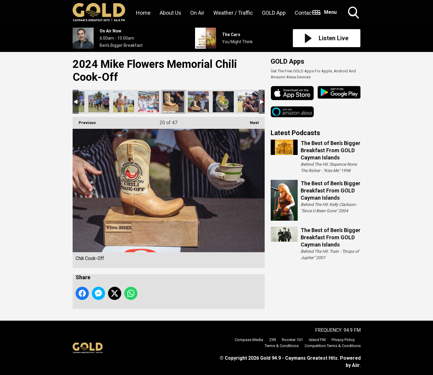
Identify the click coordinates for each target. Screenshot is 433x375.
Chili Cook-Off (98, 101)
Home (143, 13)
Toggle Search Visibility (354, 13)
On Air (197, 13)
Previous (84, 121)
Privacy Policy (343, 339)
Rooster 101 (292, 339)
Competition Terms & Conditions (333, 345)
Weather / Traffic (233, 13)
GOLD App (274, 13)
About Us (170, 13)
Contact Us (308, 13)
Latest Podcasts (295, 133)
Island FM (317, 339)
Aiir (355, 365)
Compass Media (249, 339)
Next (251, 121)
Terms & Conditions (282, 345)
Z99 (272, 339)
